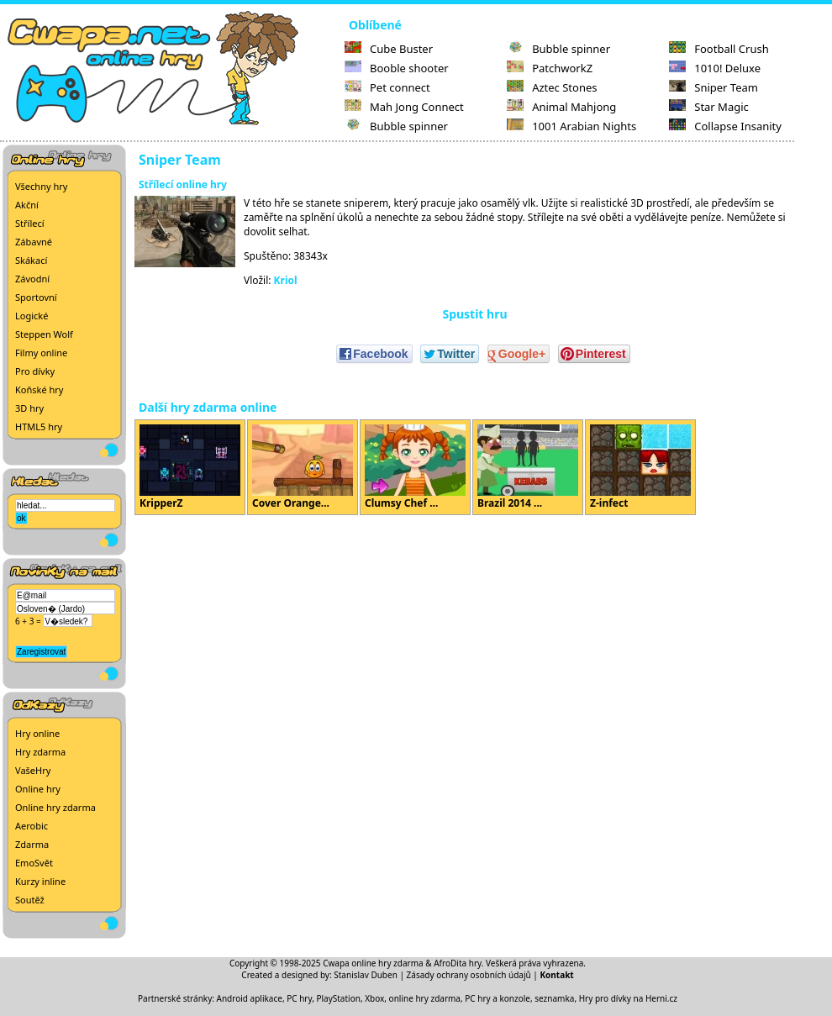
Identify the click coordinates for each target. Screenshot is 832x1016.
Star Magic (709, 106)
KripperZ (190, 467)
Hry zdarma (40, 751)
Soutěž (30, 899)
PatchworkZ (549, 68)
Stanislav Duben (366, 975)
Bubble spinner (396, 126)
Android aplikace (249, 998)
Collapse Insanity (725, 126)
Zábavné (33, 241)
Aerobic (31, 825)
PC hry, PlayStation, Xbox (335, 998)
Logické (31, 315)
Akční (27, 204)
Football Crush (718, 48)
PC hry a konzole (497, 998)
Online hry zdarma (55, 807)
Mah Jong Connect (404, 106)
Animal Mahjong (561, 106)
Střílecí (30, 223)
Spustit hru (474, 314)
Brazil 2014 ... (527, 467)
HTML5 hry (38, 426)
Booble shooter (397, 68)
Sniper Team (713, 87)
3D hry (29, 408)
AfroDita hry (458, 963)
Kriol (286, 280)
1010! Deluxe (715, 68)
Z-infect (640, 467)
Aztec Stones (552, 87)
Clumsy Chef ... (415, 467)
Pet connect (387, 87)
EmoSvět (34, 862)
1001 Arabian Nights (571, 126)
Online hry (38, 788)
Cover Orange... (302, 467)
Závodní (32, 278)
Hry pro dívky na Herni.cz (628, 998)
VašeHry (32, 770)
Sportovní (36, 297)
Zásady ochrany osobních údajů (469, 975)
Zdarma (32, 844)
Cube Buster (389, 48)
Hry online (37, 733)
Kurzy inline (40, 881)
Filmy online (41, 352)
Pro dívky (35, 371)
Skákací (31, 260)
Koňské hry (39, 389)
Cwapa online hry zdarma (373, 963)
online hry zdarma (425, 998)
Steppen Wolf (44, 334)
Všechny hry (41, 186)
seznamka (554, 998)
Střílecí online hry (183, 184)
